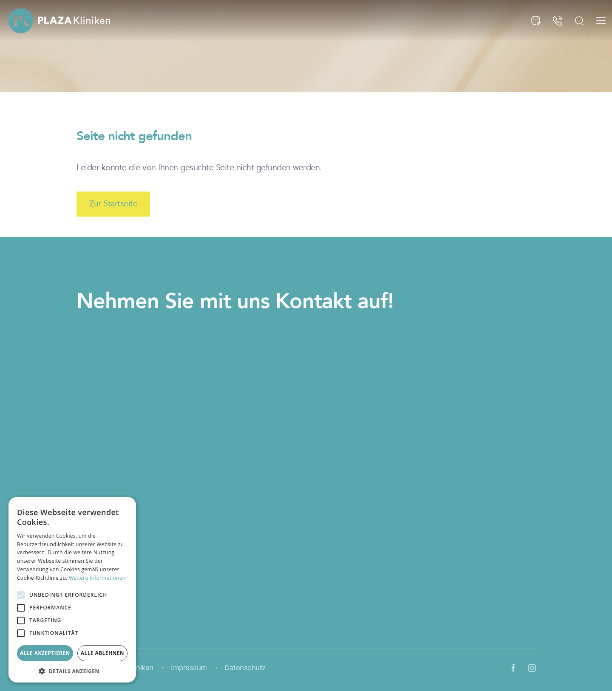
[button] (72, 670)
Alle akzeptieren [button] (45, 653)
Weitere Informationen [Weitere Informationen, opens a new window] (97, 577)
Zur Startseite (113, 203)
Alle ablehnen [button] (102, 653)
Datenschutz (245, 667)
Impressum (189, 667)
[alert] (72, 590)
